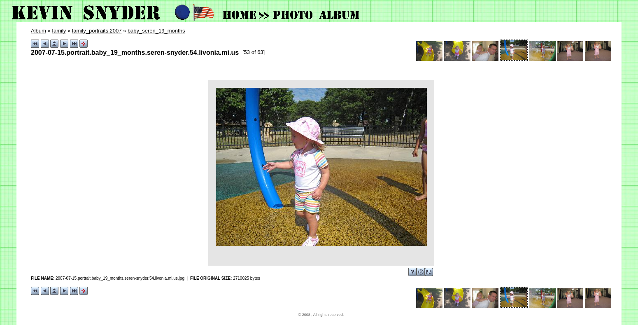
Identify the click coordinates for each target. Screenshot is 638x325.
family (59, 31)
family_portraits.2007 (97, 31)
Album (38, 31)
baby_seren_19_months (156, 31)
